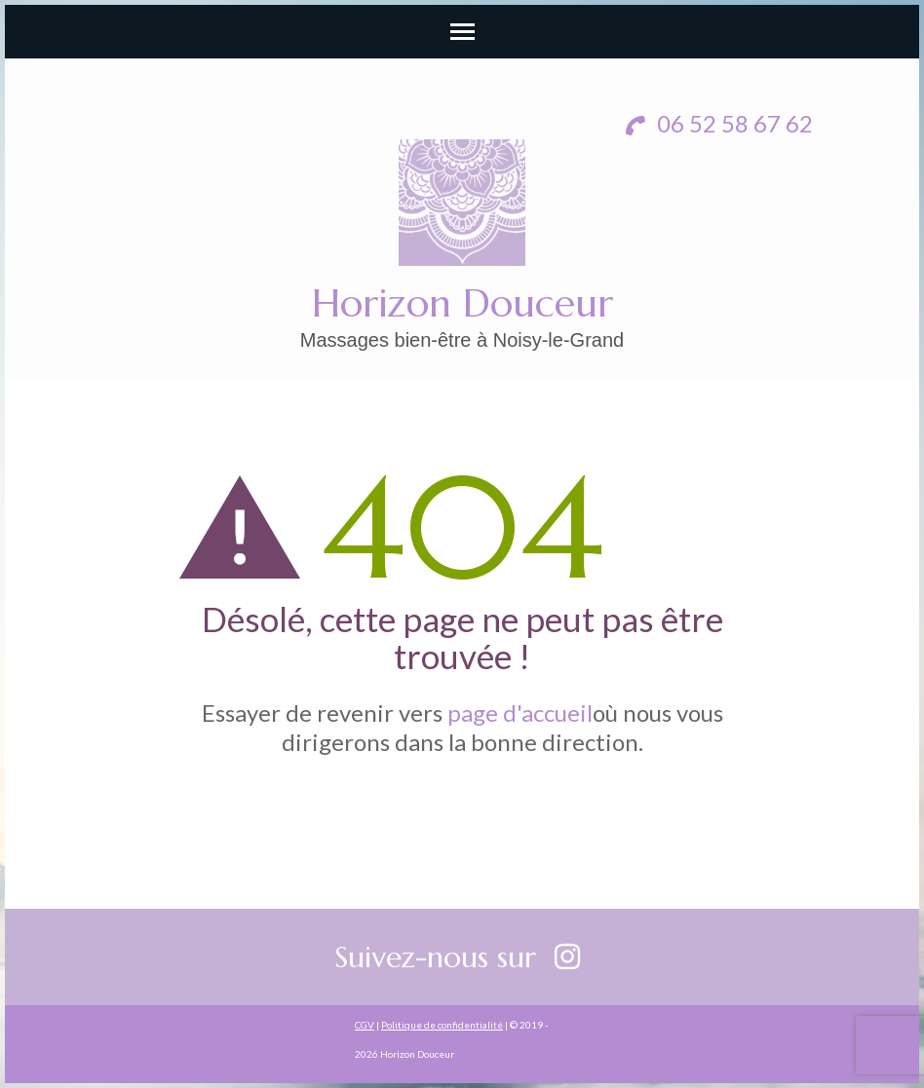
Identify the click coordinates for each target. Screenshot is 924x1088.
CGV (364, 1025)
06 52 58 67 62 (719, 123)
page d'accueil (520, 712)
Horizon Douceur (462, 303)
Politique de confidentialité (442, 1025)
